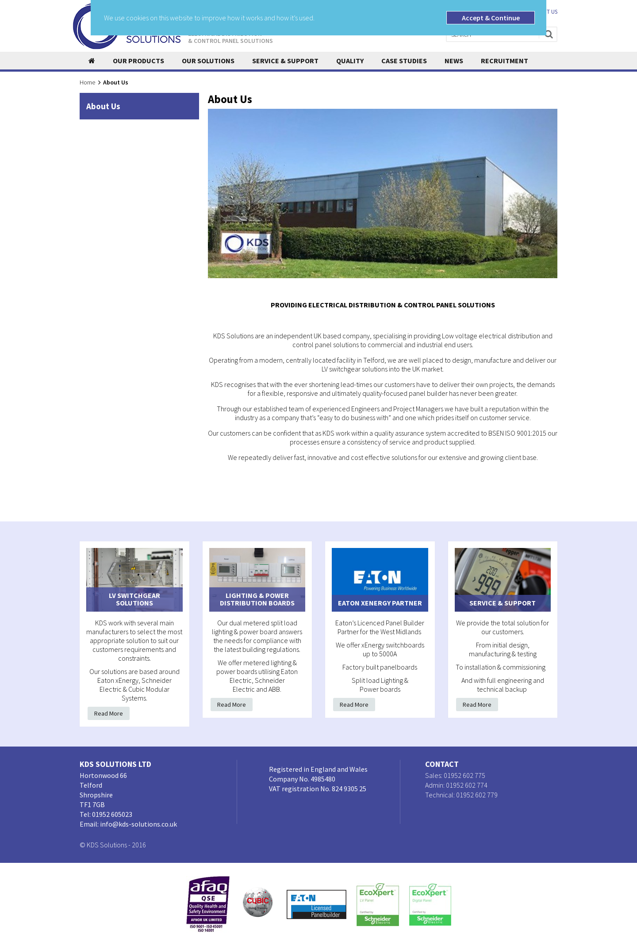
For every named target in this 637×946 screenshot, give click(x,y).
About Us (103, 106)
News (454, 60)
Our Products (138, 60)
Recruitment (504, 60)
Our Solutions (208, 60)
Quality (350, 60)
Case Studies (404, 60)
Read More (108, 713)
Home (87, 82)
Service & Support (285, 60)
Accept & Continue (491, 17)
